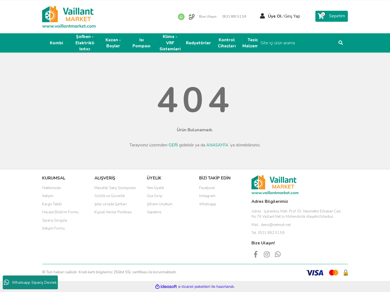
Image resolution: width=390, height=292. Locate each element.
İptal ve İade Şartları (110, 204)
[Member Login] (262, 16)
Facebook (207, 187)
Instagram (207, 195)
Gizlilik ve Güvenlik (109, 195)
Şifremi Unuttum (159, 204)
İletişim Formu (53, 228)
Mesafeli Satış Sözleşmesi (115, 187)
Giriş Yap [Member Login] (292, 16)
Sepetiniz (154, 212)
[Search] (311, 43)
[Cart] (331, 16)
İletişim (47, 195)
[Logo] (69, 16)
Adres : (296, 214)
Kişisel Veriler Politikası (113, 212)
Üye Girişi (154, 195)
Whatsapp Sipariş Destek (30, 282)
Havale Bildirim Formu (60, 212)
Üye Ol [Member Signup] (275, 16)
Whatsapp (207, 204)
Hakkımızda (51, 187)
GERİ (173, 145)
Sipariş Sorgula (54, 220)
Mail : (271, 224)
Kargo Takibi (52, 204)
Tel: (268, 232)
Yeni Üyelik (155, 187)
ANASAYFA (217, 145)
